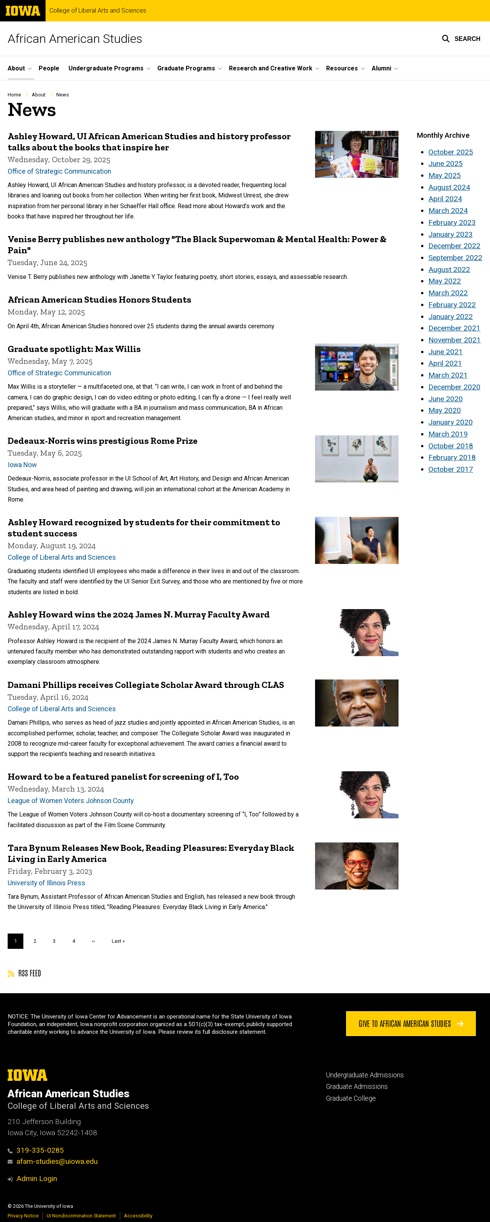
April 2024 (445, 198)
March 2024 (448, 210)
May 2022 (444, 281)
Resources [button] (342, 68)
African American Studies (75, 39)
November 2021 (454, 340)
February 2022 (452, 304)
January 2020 (450, 422)
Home (14, 95)
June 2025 (445, 163)
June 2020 (445, 398)
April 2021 (445, 363)
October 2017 (450, 469)
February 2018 (452, 457)
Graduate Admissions (357, 1086)
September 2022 (455, 257)
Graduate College (351, 1098)
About (39, 95)
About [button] (16, 68)
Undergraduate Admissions (365, 1075)
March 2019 (448, 434)
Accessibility (138, 1216)
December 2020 (454, 387)
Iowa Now (22, 464)
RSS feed (24, 973)
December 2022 (454, 245)
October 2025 (450, 152)
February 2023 (452, 222)
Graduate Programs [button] (186, 68)
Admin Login (36, 1178)
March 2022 (448, 292)
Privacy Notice (23, 1216)
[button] (461, 38)
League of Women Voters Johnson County (71, 801)
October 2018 (450, 446)
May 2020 (444, 410)
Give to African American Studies (411, 1023)
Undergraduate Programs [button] (106, 68)
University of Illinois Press (46, 882)
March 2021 (448, 375)
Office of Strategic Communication (59, 171)
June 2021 (445, 351)
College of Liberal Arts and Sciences (97, 10)
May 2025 (444, 175)
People (49, 68)
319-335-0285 (36, 1150)
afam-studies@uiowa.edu (53, 1161)
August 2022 (449, 269)
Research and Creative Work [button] (270, 68)
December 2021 (454, 328)
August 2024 (449, 187)
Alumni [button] (381, 68)
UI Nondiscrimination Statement (81, 1216)
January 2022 (450, 316)
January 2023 (450, 234)
